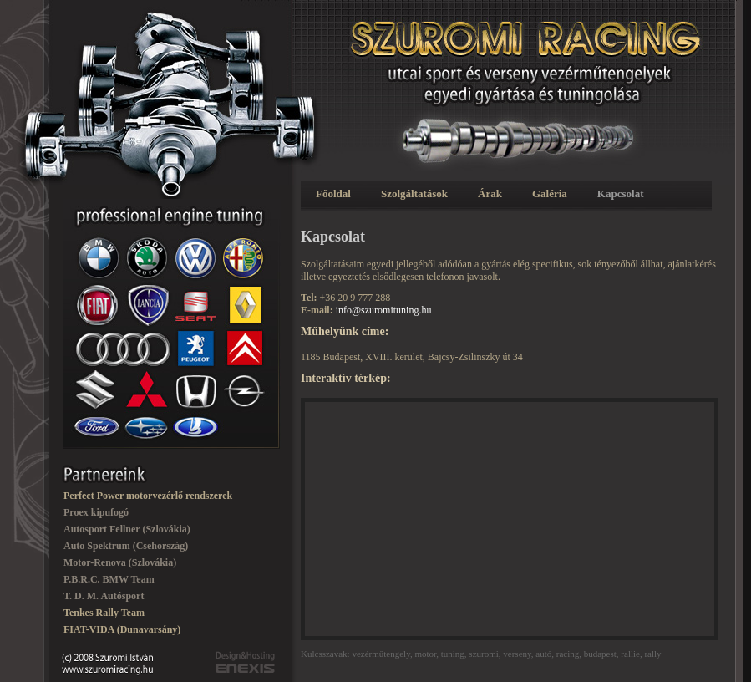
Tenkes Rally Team (104, 612)
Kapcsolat (620, 193)
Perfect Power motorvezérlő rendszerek (147, 495)
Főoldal (333, 193)
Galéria (549, 193)
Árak (490, 193)
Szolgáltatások (414, 193)
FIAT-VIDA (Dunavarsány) (121, 629)
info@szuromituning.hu (384, 310)
